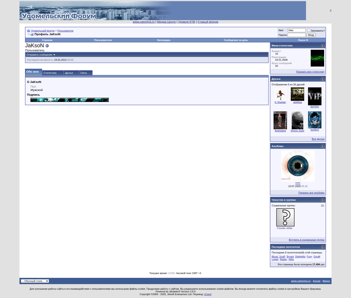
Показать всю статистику (310, 71)
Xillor (291, 259)
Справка (47, 40)
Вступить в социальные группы (306, 239)
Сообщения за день (236, 40)
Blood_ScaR (278, 256)
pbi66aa (297, 102)
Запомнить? (316, 30)
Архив (316, 281)
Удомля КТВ (186, 22)
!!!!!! (297, 183)
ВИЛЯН (314, 106)
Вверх (326, 281)
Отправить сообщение (39, 54)
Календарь (164, 40)
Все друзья (318, 139)
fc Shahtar (280, 102)
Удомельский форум (42, 30)
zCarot (207, 294)
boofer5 (314, 129)
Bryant (290, 256)
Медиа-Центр (166, 22)
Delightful (300, 256)
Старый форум (207, 22)
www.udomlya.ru (144, 22)
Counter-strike (284, 228)
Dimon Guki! (297, 130)
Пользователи (65, 30)
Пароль (282, 35)
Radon (283, 259)
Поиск (301, 40)
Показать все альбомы (311, 192)
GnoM (317, 256)
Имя (280, 30)
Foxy (309, 256)
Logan (275, 259)
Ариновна (280, 130)
